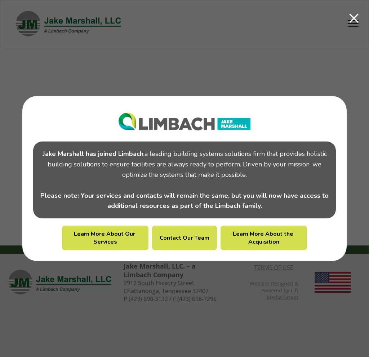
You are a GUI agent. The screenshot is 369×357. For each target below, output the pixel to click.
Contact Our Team (184, 238)
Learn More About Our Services (105, 238)
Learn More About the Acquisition (264, 238)
